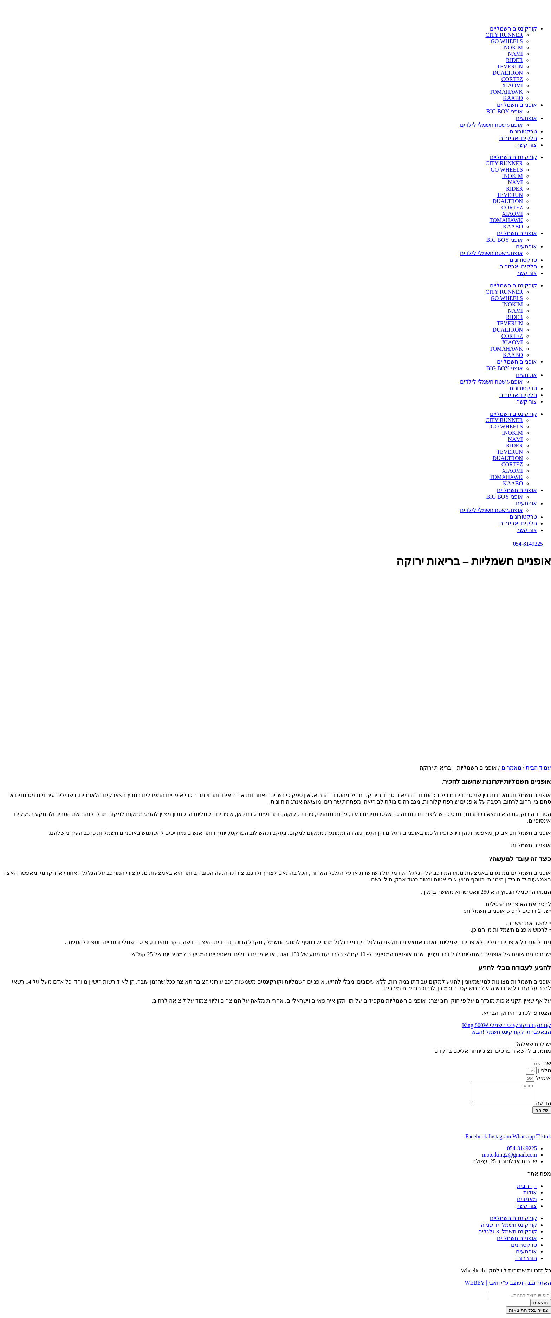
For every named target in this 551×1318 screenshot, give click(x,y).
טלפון (544, 1070)
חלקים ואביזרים (518, 138)
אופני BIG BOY (504, 111)
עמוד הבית (538, 768)
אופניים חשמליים (517, 105)
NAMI (515, 54)
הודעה (542, 1107)
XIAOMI (512, 85)
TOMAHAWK (506, 92)
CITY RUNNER (504, 35)
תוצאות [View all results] (540, 1307)
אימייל (542, 1078)
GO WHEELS (507, 41)
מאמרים (511, 768)
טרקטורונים (523, 131)
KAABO (513, 98)
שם (546, 1063)
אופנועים (526, 118)
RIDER (514, 60)
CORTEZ (512, 79)
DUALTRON (507, 73)
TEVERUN (510, 66)
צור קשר (527, 145)
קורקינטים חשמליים (513, 29)
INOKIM (512, 48)
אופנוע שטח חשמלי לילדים (491, 125)
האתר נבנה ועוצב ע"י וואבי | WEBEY (508, 1287)
